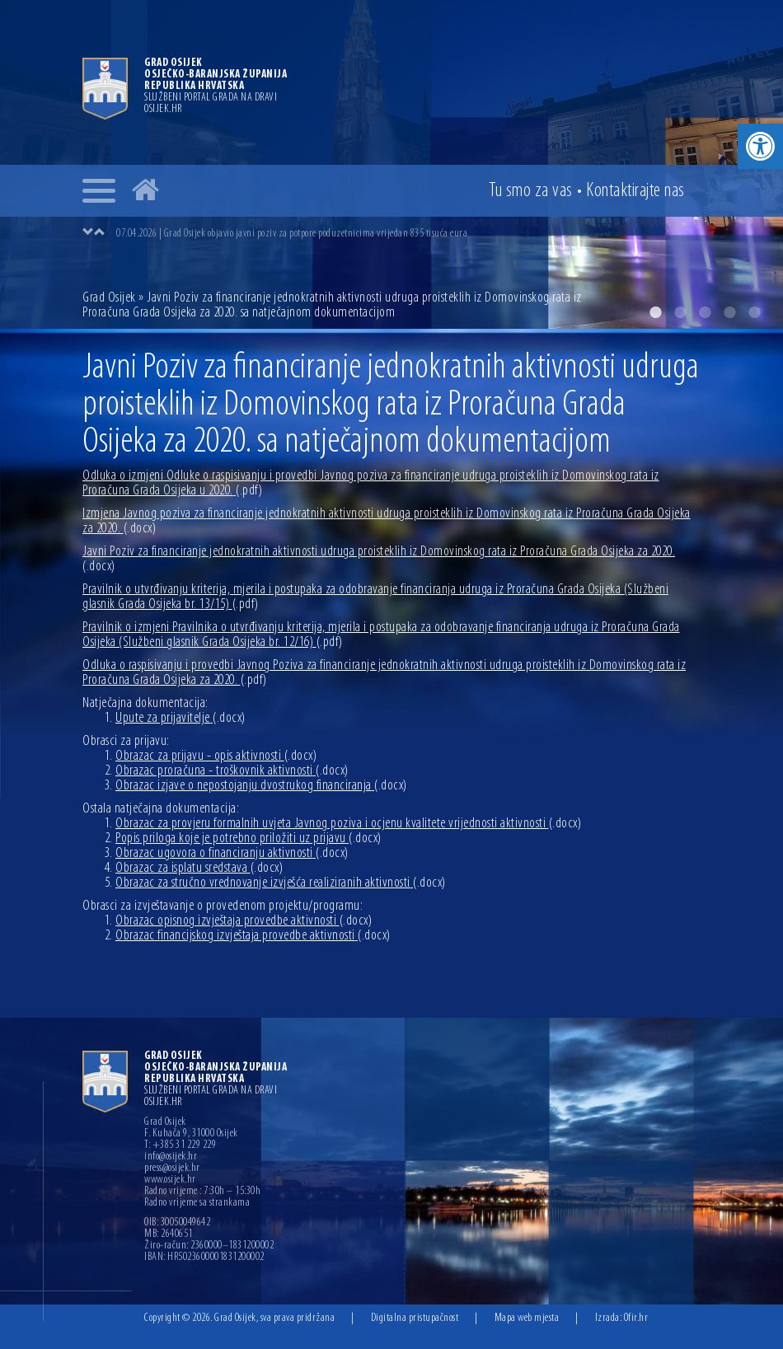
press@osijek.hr (172, 1168)
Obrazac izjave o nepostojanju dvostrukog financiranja (261, 786)
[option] (408, 233)
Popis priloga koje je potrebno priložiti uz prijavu (248, 838)
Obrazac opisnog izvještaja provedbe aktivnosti (243, 921)
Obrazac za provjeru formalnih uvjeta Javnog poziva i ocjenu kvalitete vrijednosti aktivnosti (348, 823)
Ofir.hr (636, 1318)
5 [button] (754, 312)
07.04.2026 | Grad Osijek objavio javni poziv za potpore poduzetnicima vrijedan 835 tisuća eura (291, 233)
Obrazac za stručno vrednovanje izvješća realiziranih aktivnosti (280, 883)
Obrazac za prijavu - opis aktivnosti (215, 756)
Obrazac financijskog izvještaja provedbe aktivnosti (253, 936)
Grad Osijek (110, 298)
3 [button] (704, 312)
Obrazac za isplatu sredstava (199, 868)
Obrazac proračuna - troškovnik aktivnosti (232, 771)
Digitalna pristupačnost (415, 1318)
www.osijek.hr (170, 1180)
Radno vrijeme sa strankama (197, 1203)
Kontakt (635, 191)
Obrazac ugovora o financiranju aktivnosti (232, 853)
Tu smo (531, 191)
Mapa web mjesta (527, 1318)
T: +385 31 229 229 (180, 1145)
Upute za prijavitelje (180, 718)
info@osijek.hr (170, 1157)
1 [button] (655, 312)
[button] (760, 146)
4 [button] (729, 312)
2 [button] (680, 312)
